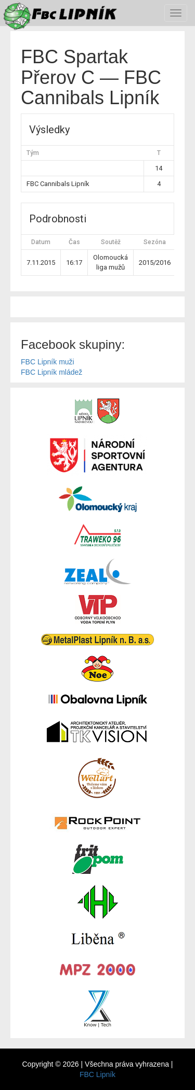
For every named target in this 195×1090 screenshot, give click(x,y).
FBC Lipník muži (47, 362)
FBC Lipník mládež (51, 372)
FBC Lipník (97, 1074)
